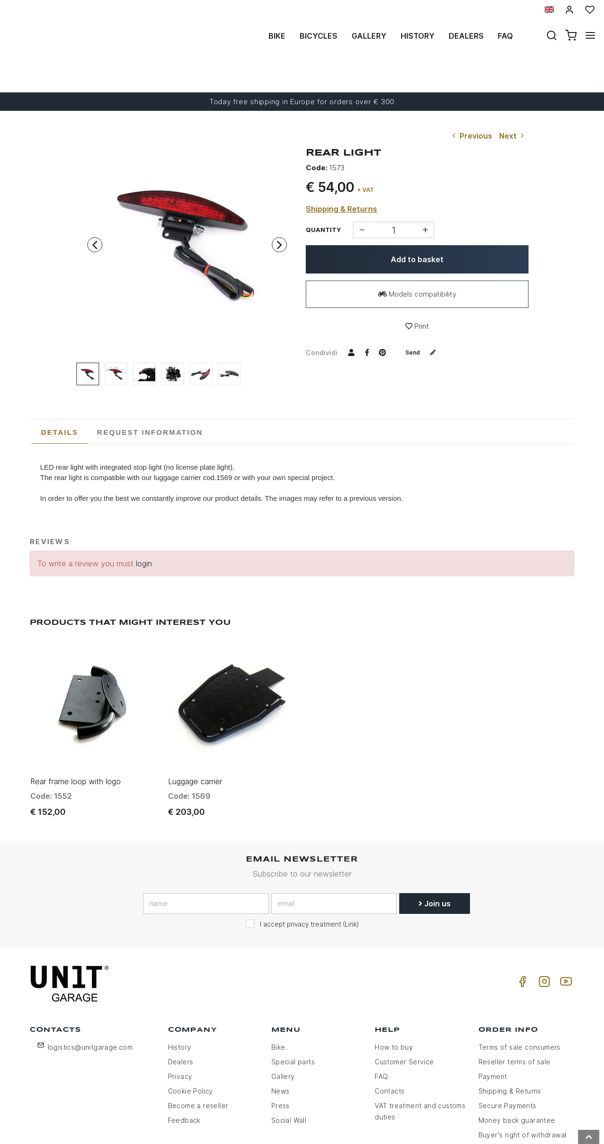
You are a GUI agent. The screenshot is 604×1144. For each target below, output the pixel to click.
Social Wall (288, 1062)
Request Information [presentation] (150, 398)
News (280, 1032)
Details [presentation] (59, 398)
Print (417, 291)
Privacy (180, 1018)
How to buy (394, 989)
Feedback (184, 1062)
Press (280, 1047)
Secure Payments (507, 1047)
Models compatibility (417, 259)
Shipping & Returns (341, 174)
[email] (334, 844)
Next (512, 101)
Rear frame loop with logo (75, 722)
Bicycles (318, 36)
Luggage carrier (195, 722)
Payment (492, 1018)
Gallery (369, 36)
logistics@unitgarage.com (90, 989)
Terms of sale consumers (519, 989)
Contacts (389, 1032)
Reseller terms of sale (514, 1003)
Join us (435, 844)
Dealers (466, 36)
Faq (505, 36)
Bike (276, 36)
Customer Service (404, 1003)
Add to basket (417, 225)
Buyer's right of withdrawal (522, 1076)
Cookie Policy (190, 1032)
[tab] (60, 398)
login (144, 529)
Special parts (293, 1003)
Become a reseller (198, 1047)
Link (351, 865)
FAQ (381, 1018)
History (418, 36)
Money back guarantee (516, 1062)
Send (424, 318)
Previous (471, 101)
